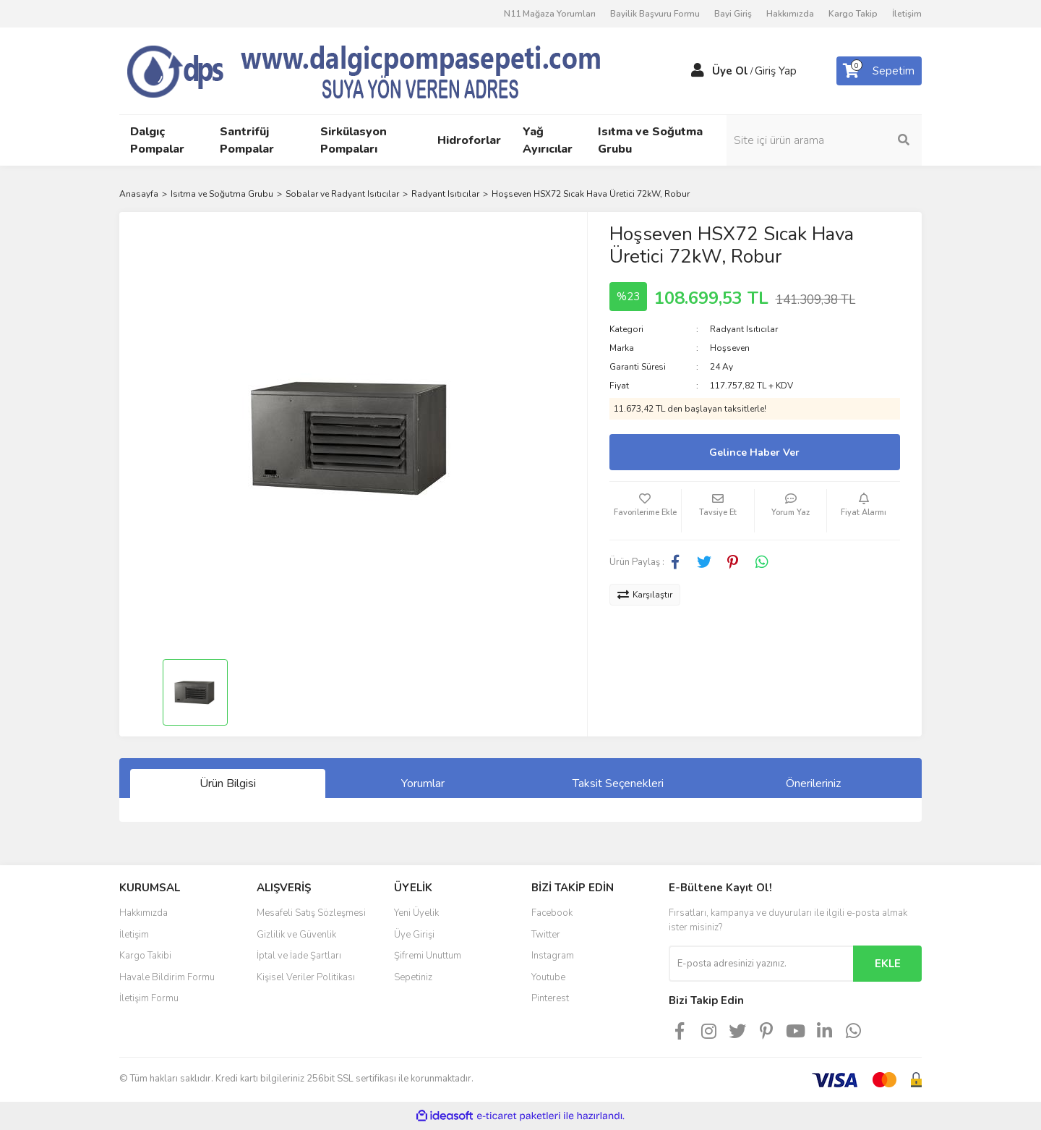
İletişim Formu (149, 998)
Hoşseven (730, 348)
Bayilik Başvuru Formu (655, 14)
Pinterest (550, 998)
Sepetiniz (413, 977)
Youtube (548, 977)
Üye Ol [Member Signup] (730, 71)
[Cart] (879, 70)
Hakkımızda (790, 14)
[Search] (824, 140)
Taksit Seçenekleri (618, 783)
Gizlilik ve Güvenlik (296, 934)
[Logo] (390, 70)
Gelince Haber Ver (754, 452)
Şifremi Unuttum (427, 955)
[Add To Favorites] (645, 510)
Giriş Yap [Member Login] (776, 71)
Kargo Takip (853, 14)
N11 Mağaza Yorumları (550, 14)
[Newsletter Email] (761, 964)
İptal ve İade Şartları (299, 955)
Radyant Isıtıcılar (744, 329)
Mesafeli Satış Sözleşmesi (311, 912)
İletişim (907, 14)
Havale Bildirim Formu (167, 977)
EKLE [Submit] (888, 963)
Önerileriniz (813, 783)
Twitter (545, 934)
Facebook (552, 912)
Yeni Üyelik (416, 912)
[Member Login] (697, 71)
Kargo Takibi (145, 955)
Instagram (552, 955)
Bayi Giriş (733, 14)
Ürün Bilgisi (228, 783)
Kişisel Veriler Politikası (306, 977)
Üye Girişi (414, 934)
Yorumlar (423, 783)
